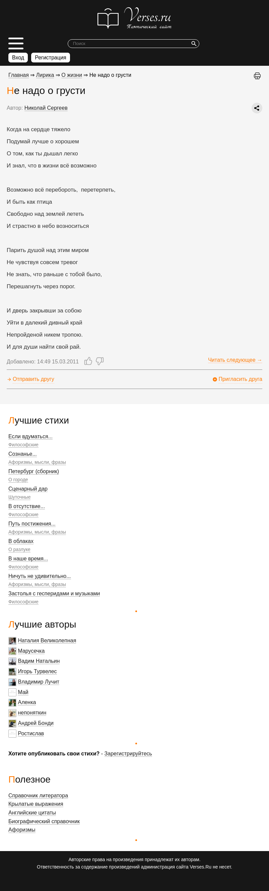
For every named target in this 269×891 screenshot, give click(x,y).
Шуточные (19, 497)
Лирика (45, 75)
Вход (18, 57)
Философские (23, 444)
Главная (18, 75)
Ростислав (31, 733)
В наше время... (28, 558)
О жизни (71, 75)
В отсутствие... (26, 506)
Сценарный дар (28, 489)
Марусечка (31, 651)
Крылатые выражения (35, 804)
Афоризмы (22, 830)
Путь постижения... (32, 524)
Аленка (27, 702)
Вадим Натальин (39, 661)
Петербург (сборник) (33, 471)
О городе (18, 479)
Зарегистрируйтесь (128, 753)
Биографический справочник (44, 821)
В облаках (20, 541)
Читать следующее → (235, 360)
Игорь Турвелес (37, 671)
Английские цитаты (32, 812)
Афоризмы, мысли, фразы (37, 462)
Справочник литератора (38, 795)
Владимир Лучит (38, 682)
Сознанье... (22, 454)
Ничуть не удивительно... (39, 576)
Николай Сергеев (46, 108)
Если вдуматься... (30, 436)
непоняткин (32, 712)
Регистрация (50, 57)
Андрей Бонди (36, 723)
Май (23, 692)
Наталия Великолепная (47, 640)
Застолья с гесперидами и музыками (54, 593)
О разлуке (19, 549)
